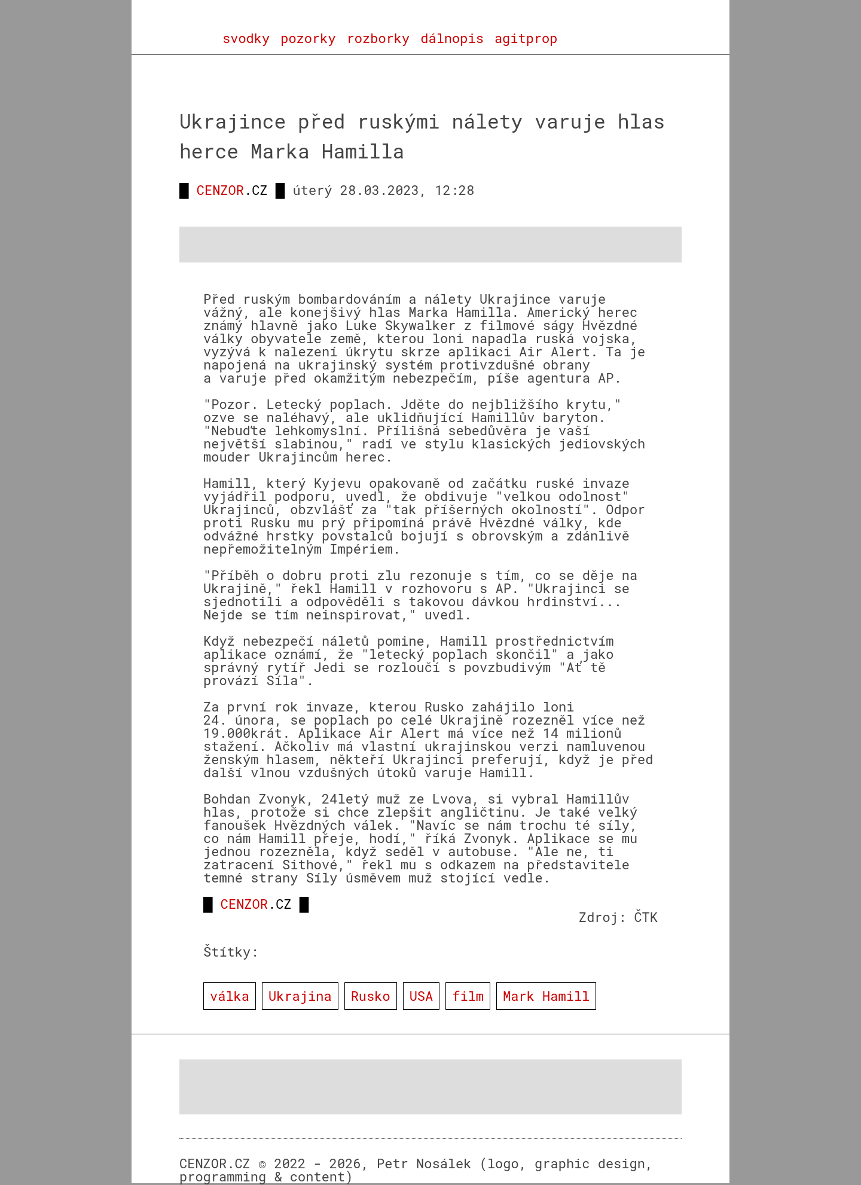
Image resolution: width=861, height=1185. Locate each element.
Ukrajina (300, 995)
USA (421, 995)
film (468, 995)
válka (229, 995)
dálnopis (452, 38)
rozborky (378, 38)
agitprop (526, 38)
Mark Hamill (546, 995)
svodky (246, 38)
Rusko (370, 995)
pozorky (307, 38)
